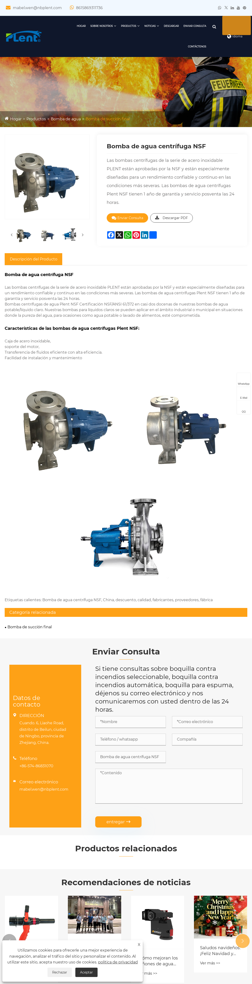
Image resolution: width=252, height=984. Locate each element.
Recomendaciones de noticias (126, 738)
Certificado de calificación (29, 879)
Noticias (144, 26)
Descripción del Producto (33, 259)
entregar (118, 677)
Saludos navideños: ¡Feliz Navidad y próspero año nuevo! (220, 806)
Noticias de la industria (151, 879)
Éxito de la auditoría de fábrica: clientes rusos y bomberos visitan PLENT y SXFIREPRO (92, 801)
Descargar (165, 26)
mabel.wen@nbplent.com (37, 8)
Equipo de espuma (85, 887)
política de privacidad (118, 962)
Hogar (75, 26)
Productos (122, 26)
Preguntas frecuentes (150, 887)
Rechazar (59, 972)
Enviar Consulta (188, 26)
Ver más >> (21, 829)
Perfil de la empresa (23, 871)
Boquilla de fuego (83, 871)
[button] (9, 797)
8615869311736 (89, 8)
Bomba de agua (66, 119)
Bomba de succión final (108, 119)
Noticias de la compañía (152, 871)
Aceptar (86, 972)
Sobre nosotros (95, 26)
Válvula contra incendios (90, 904)
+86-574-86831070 (36, 621)
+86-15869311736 (211, 877)
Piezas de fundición (85, 912)
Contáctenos (191, 46)
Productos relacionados (126, 704)
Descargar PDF (171, 218)
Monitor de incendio (86, 879)
